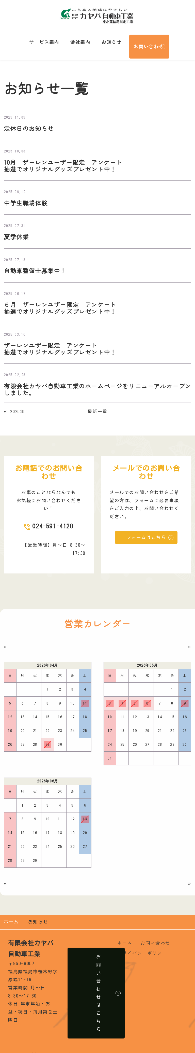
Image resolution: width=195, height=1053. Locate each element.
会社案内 (76, 37)
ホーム (11, 914)
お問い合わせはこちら (100, 985)
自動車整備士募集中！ (36, 261)
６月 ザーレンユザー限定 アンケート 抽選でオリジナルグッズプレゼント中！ (62, 299)
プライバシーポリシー (142, 945)
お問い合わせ (141, 37)
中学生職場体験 (26, 193)
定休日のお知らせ (30, 118)
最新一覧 (97, 404)
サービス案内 (43, 37)
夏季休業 (17, 227)
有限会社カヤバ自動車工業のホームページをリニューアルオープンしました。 (95, 382)
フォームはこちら (146, 530)
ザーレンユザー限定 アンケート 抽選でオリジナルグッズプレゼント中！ (62, 341)
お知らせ (104, 37)
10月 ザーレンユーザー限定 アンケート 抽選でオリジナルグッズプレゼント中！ (65, 156)
